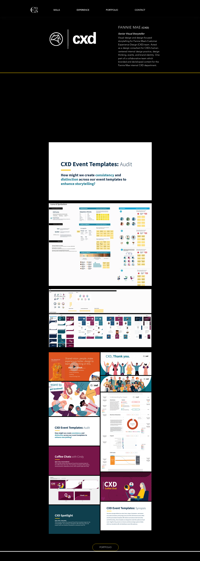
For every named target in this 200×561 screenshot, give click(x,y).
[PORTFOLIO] (105, 547)
